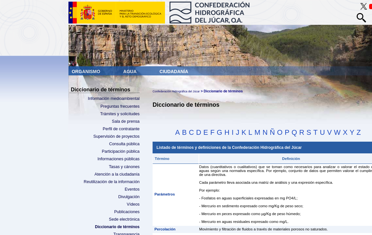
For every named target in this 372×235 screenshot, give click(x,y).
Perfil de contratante (121, 129)
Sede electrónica (124, 219)
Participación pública (121, 151)
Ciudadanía (173, 71)
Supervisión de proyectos (116, 136)
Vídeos (133, 204)
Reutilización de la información (112, 182)
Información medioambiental (114, 98)
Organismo (86, 71)
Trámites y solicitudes (120, 114)
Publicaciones (127, 212)
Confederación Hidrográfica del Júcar (176, 91)
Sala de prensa (126, 121)
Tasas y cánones (124, 166)
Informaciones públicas (118, 159)
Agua (130, 71)
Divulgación (129, 197)
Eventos (132, 189)
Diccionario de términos (117, 227)
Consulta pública (124, 144)
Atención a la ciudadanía (117, 174)
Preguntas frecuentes (120, 106)
